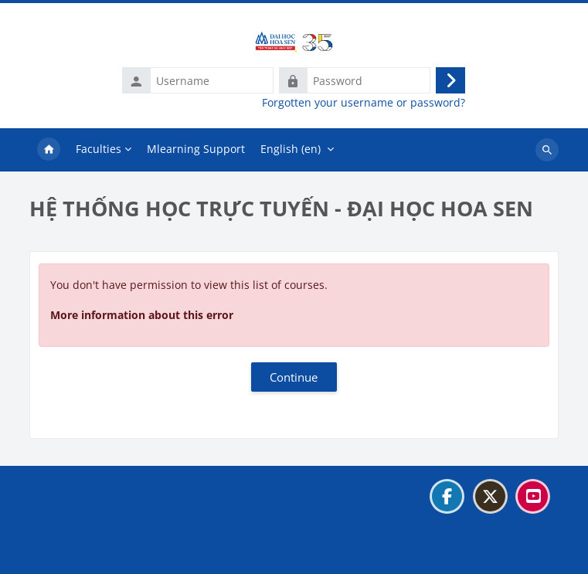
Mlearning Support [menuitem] (196, 148)
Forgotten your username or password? (363, 103)
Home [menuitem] (48, 150)
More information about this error (141, 314)
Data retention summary (101, 534)
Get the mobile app (88, 553)
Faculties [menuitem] (98, 148)
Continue (294, 377)
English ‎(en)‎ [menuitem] (290, 148)
